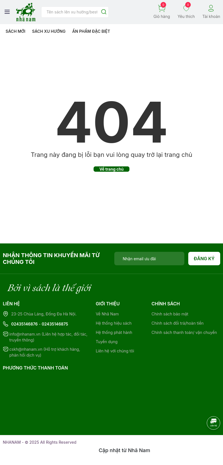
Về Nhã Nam (107, 313)
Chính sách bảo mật (170, 313)
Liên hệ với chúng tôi (115, 350)
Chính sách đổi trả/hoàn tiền (178, 323)
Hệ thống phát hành (114, 332)
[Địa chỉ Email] (149, 258)
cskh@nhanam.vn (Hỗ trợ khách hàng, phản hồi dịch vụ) (44, 352)
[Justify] (103, 12)
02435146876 (24, 324)
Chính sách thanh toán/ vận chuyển (184, 332)
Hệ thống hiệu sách (114, 323)
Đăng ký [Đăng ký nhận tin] (204, 258)
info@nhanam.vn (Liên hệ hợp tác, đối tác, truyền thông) (48, 337)
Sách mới (15, 31)
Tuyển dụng (107, 341)
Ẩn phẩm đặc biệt (91, 31)
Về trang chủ (111, 169)
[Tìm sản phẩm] (75, 12)
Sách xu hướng (48, 31)
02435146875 (55, 324)
